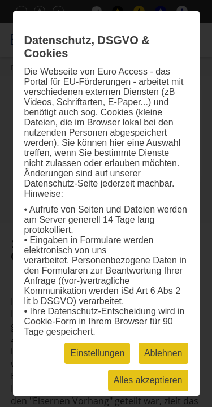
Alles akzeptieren (148, 380)
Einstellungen (97, 353)
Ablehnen (163, 353)
